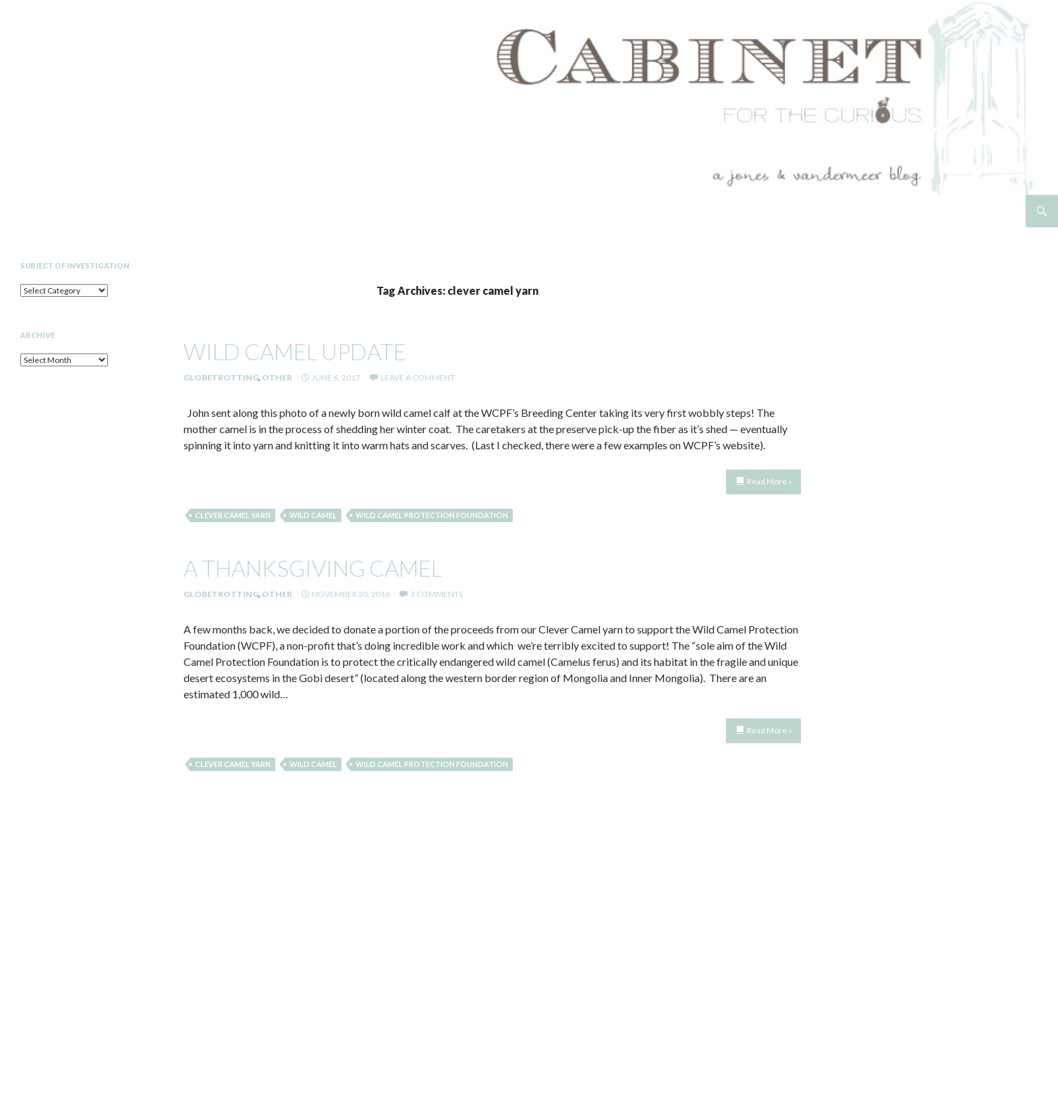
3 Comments (436, 594)
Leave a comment (418, 377)
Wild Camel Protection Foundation (432, 515)
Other (277, 377)
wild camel (313, 515)
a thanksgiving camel (313, 568)
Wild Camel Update (295, 351)
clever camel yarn (233, 515)
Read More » (769, 481)
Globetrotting (221, 377)
